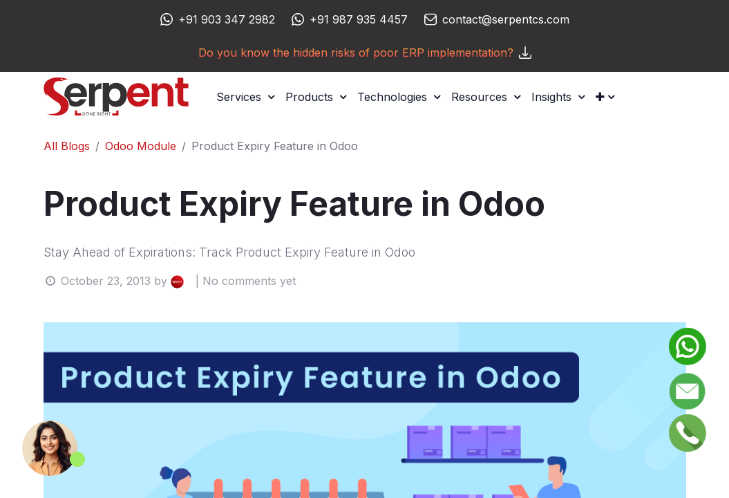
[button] (605, 97)
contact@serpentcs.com (505, 19)
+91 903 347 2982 (226, 19)
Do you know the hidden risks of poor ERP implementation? (364, 52)
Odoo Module (140, 146)
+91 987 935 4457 (359, 19)
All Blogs (67, 146)
